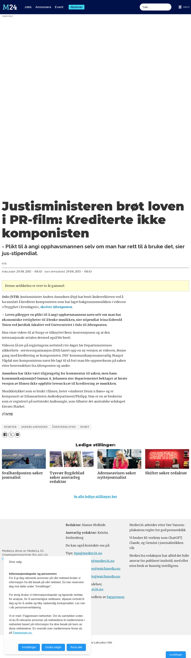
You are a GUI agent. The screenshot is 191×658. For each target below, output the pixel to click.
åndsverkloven (64, 426)
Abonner (76, 7)
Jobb (27, 7)
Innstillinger (176, 654)
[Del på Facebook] (5, 435)
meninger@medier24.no (95, 561)
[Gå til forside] (10, 7)
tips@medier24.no (88, 553)
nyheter (10, 426)
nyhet (84, 426)
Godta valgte (53, 647)
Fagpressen (115, 597)
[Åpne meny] (184, 7)
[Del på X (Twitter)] (11, 435)
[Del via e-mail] (17, 435)
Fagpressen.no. (22, 632)
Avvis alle (76, 647)
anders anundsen (34, 426)
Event (59, 7)
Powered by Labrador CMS (95, 642)
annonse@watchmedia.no (100, 569)
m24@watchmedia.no (103, 576)
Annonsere (43, 7)
